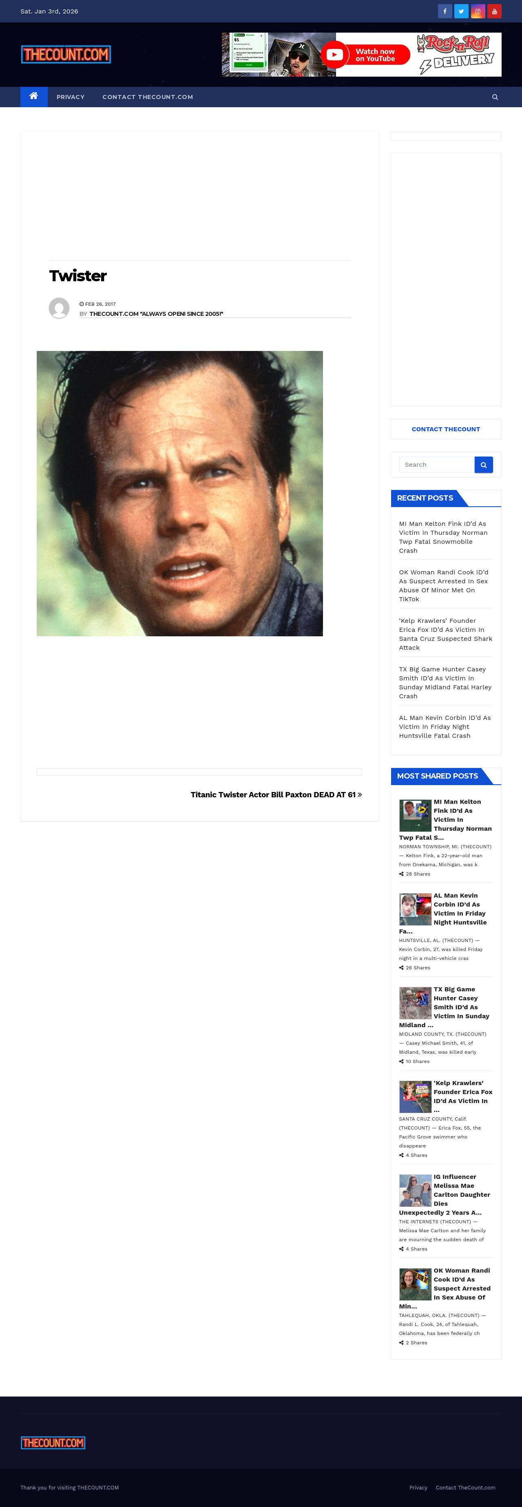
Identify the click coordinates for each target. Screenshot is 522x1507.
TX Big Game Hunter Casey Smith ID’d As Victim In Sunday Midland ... (444, 1007)
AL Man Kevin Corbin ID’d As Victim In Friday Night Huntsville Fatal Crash (445, 726)
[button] (495, 97)
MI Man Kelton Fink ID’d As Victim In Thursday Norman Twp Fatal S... (445, 819)
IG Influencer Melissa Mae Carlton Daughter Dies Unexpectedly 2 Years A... (445, 1194)
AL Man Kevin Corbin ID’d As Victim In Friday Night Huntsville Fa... (443, 913)
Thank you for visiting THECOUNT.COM (69, 1488)
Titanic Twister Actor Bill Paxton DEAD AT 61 (276, 794)
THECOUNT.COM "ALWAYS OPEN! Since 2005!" (156, 314)
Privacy (71, 97)
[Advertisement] (199, 197)
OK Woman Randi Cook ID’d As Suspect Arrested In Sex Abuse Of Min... (445, 1288)
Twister (77, 275)
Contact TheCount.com (147, 97)
